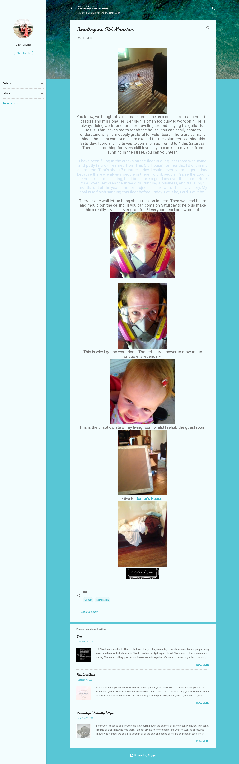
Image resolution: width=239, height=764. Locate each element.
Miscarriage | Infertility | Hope (94, 713)
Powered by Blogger (143, 755)
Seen (79, 637)
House (156, 498)
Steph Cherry (23, 44)
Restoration (102, 599)
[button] (207, 27)
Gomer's (143, 498)
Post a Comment (89, 611)
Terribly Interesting (93, 7)
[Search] (214, 9)
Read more (202, 664)
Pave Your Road (85, 675)
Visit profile (23, 53)
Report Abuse (10, 103)
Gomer (88, 599)
